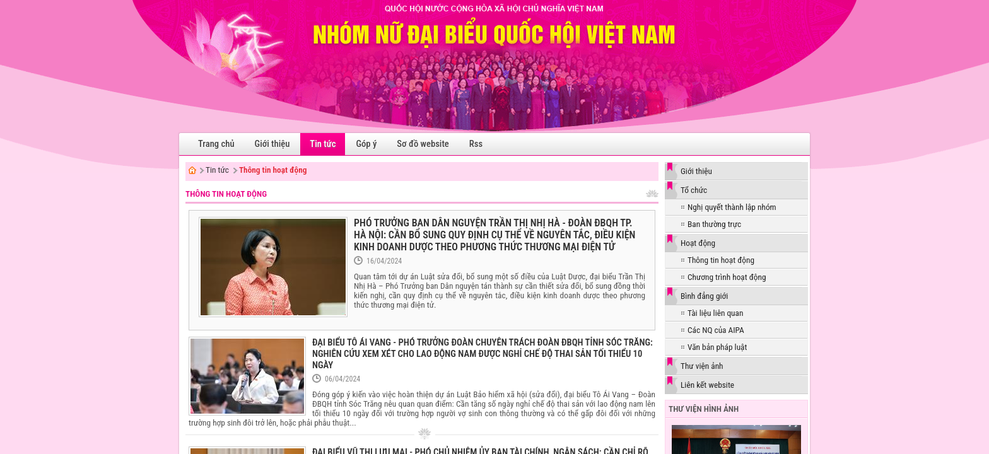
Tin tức (217, 170)
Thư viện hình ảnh (704, 409)
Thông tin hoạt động (273, 170)
